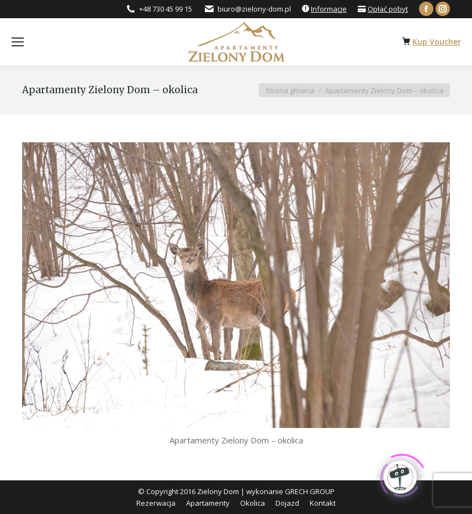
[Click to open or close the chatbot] (400, 474)
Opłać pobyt (388, 9)
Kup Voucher (436, 41)
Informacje (329, 9)
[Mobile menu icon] (17, 42)
